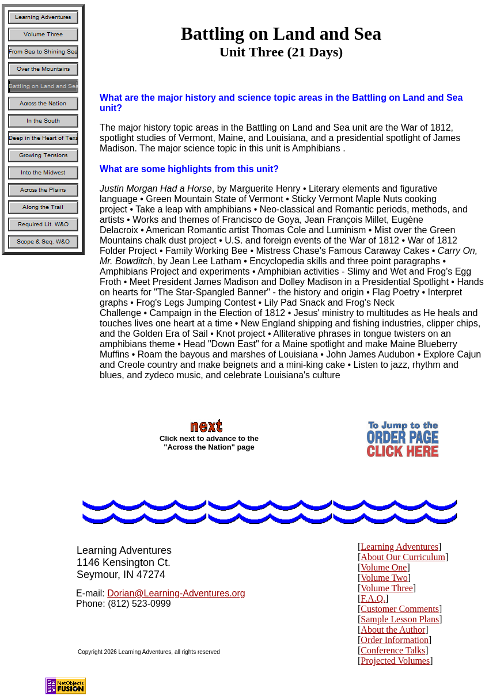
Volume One (384, 567)
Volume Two (384, 578)
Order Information (395, 640)
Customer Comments (400, 609)
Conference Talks (393, 650)
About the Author (393, 629)
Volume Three (387, 588)
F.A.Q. (373, 598)
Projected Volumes (395, 660)
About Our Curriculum (403, 557)
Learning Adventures (399, 547)
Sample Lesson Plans (400, 619)
